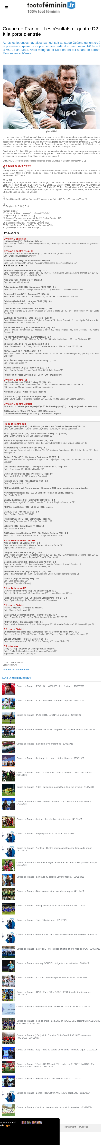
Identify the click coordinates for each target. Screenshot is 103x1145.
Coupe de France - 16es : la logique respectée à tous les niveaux (45, 786)
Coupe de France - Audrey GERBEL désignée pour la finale (43, 963)
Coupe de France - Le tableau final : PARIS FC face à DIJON (44, 1006)
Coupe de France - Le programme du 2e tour (36, 833)
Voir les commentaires (14, 669)
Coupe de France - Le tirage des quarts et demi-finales (41, 758)
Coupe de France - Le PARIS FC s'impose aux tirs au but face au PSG (48, 948)
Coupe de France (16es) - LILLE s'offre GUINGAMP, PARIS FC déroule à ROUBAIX (54, 1035)
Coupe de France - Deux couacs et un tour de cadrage (41, 891)
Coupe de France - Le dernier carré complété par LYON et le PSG (46, 729)
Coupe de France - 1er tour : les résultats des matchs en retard (44, 1107)
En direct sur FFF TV (14, 265)
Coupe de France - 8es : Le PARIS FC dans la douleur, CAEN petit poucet (49, 772)
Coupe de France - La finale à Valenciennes (36, 743)
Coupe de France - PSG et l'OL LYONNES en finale (39, 714)
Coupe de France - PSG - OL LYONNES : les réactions (41, 686)
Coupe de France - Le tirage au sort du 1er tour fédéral (41, 876)
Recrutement (63, 1126)
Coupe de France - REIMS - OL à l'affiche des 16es (39, 1078)
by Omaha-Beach (91, 1126)
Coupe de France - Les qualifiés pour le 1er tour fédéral (41, 905)
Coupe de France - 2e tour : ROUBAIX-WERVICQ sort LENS (43, 1092)
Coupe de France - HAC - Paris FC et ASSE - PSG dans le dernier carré (48, 991)
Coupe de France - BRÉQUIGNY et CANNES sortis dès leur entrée (46, 934)
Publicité (76, 1126)
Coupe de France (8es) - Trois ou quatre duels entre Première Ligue (47, 1049)
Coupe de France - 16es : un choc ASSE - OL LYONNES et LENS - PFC (49, 801)
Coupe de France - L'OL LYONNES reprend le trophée (40, 700)
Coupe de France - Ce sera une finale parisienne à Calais (42, 977)
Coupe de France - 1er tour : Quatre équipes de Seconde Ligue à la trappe (50, 847)
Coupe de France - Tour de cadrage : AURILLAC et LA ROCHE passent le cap (51, 862)
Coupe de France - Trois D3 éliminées (33, 919)
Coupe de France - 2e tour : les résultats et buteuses (40, 819)
